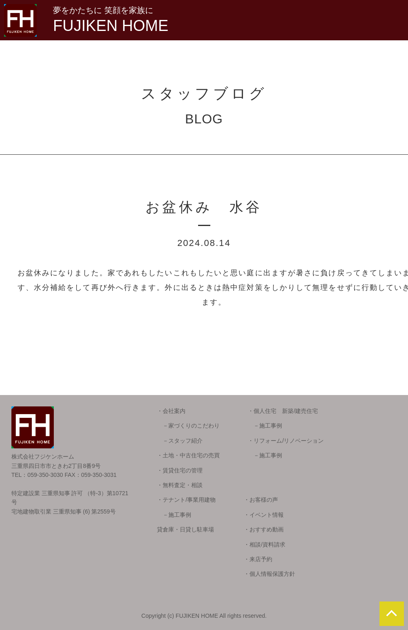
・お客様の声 (261, 499)
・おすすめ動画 (264, 529)
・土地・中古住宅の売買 (188, 455)
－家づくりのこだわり (188, 425)
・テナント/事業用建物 (186, 499)
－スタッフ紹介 (180, 440)
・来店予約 (258, 559)
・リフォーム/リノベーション (286, 440)
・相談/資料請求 (264, 544)
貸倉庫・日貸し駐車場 (185, 529)
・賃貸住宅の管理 (180, 470)
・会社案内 (171, 411)
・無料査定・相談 (180, 485)
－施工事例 (265, 425)
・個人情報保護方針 (269, 574)
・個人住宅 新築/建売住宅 (283, 411)
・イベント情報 (264, 514)
